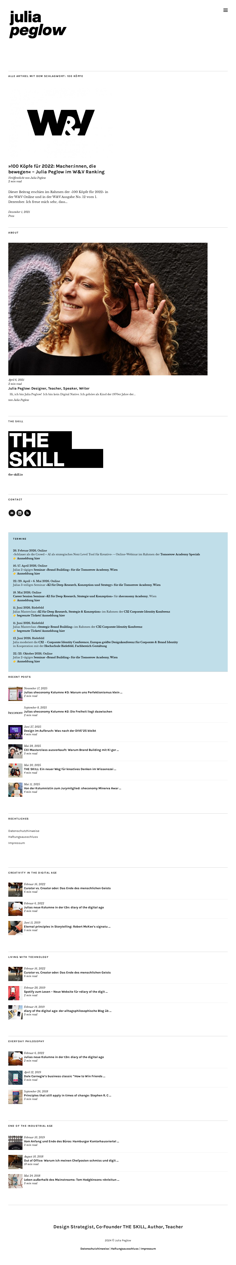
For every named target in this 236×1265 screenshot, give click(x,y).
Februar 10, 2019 (34, 1137)
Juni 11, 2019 (32, 922)
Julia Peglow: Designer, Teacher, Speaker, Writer (48, 388)
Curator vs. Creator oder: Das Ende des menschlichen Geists (67, 888)
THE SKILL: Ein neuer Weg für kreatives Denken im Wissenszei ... (70, 769)
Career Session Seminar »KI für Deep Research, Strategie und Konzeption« (63, 596)
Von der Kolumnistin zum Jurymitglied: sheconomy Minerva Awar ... (72, 788)
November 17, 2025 (35, 688)
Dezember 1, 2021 (19, 212)
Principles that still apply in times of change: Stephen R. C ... (67, 1095)
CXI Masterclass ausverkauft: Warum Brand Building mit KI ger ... (71, 750)
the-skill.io (15, 474)
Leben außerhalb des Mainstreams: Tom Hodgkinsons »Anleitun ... (71, 1179)
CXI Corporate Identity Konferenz (147, 611)
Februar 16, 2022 (34, 884)
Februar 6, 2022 (34, 903)
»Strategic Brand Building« (55, 626)
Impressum (16, 843)
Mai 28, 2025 (32, 746)
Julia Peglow (38, 177)
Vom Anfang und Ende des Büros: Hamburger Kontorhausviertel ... (71, 1141)
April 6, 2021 (16, 379)
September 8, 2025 (35, 707)
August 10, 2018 (33, 1156)
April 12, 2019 (32, 1072)
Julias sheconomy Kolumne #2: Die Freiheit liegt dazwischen (68, 711)
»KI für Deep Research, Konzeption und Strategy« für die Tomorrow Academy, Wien (103, 585)
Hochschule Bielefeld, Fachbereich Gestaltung (75, 646)
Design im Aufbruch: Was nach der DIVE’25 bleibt (60, 730)
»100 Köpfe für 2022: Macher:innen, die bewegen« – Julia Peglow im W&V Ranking (56, 169)
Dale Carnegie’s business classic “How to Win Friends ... (64, 1076)
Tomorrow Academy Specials (180, 554)
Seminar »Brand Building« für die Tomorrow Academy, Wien (75, 569)
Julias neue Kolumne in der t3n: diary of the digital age (64, 907)
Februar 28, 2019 (34, 987)
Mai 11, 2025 (32, 784)
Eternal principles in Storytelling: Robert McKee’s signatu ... (67, 926)
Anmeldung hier (28, 558)
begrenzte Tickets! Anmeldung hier (41, 615)
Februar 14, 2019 (34, 1007)
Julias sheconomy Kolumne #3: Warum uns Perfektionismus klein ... (73, 692)
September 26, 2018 (36, 1091)
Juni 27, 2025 (32, 726)
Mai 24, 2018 (32, 1175)
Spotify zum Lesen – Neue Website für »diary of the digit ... (66, 991)
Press (11, 216)
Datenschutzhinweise (23, 831)
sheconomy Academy (133, 596)
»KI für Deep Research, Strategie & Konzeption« (69, 611)
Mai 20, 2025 (32, 765)
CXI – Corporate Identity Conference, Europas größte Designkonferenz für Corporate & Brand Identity (108, 642)
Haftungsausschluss (23, 837)
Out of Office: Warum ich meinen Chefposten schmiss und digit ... (71, 1160)
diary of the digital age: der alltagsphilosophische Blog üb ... (67, 1011)
